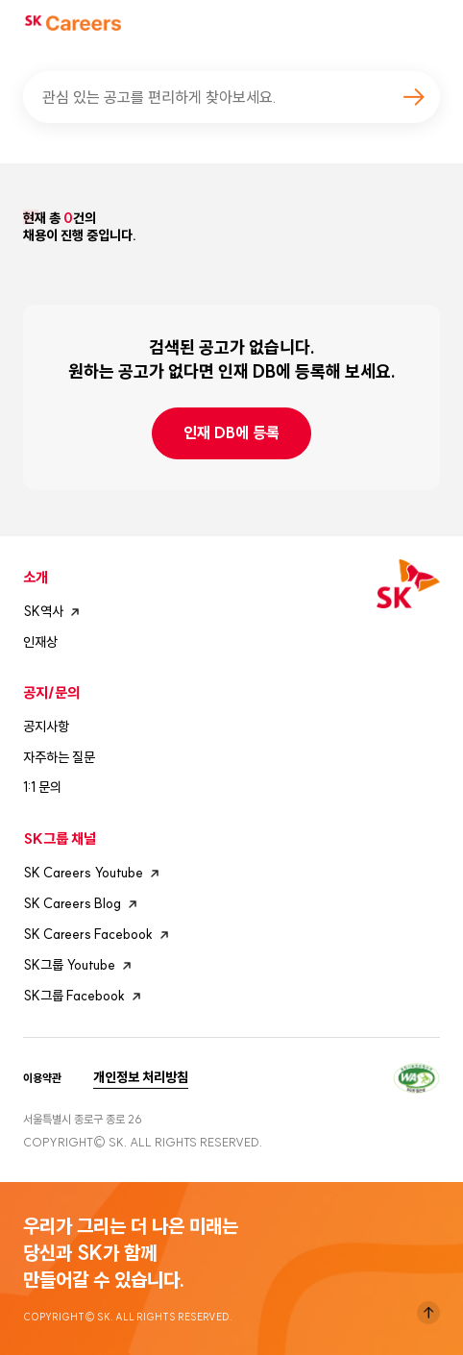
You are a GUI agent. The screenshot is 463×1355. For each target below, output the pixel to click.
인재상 (40, 642)
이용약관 (42, 1078)
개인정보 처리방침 (140, 1077)
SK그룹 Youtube (79, 965)
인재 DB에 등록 (231, 432)
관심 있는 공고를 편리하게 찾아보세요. (159, 97)
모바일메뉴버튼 (430, 23)
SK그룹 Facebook (84, 996)
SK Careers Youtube (93, 873)
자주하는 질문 (59, 757)
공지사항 (46, 726)
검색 (413, 97)
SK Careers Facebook (98, 935)
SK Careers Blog (82, 904)
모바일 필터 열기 (422, 272)
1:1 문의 (42, 787)
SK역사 (54, 612)
